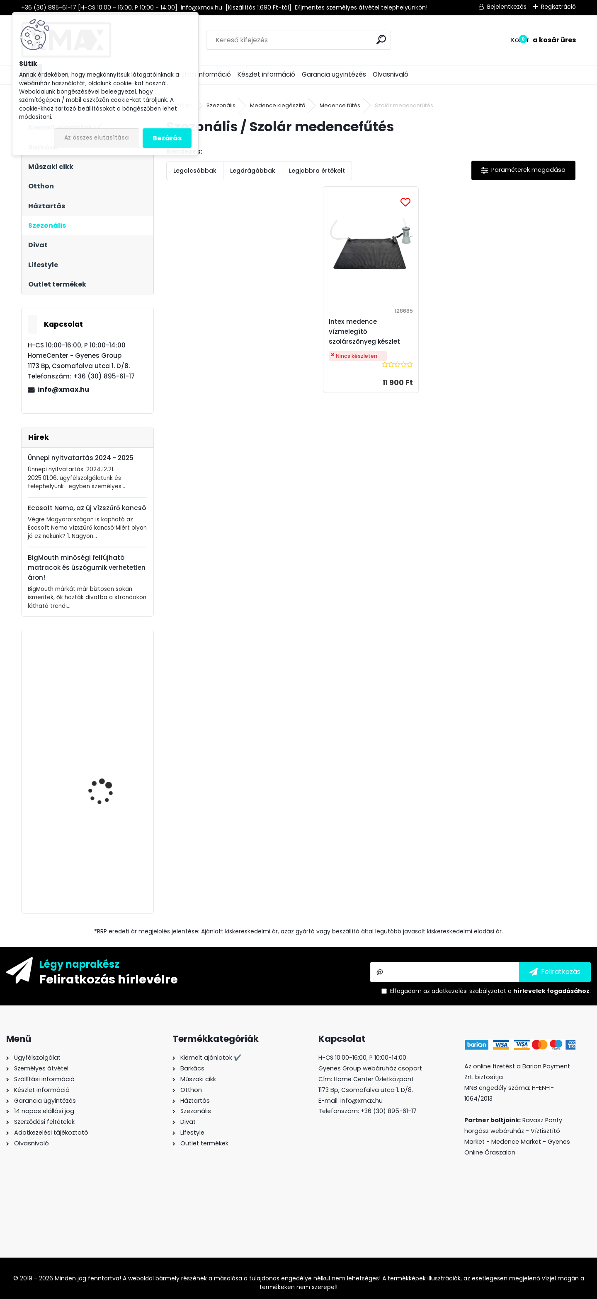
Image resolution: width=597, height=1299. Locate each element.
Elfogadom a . (490, 991)
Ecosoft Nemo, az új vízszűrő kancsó (87, 508)
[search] (381, 39)
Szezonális (220, 105)
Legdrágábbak (252, 170)
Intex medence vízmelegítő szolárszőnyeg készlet (364, 331)
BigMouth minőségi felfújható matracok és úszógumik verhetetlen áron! (87, 567)
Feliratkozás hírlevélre (108, 979)
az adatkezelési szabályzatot (464, 991)
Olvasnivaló (390, 74)
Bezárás (167, 138)
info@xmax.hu (63, 389)
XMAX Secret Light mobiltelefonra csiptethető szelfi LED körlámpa (106, 705)
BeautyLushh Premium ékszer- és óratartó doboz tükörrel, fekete (107, 778)
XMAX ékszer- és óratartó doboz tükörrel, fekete (111, 859)
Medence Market (516, 1142)
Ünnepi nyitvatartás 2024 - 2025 (80, 457)
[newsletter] (554, 971)
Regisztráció (558, 6)
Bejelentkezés (507, 6)
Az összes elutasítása (96, 138)
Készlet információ (266, 74)
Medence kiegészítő (277, 105)
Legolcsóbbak (194, 170)
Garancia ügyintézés (334, 74)
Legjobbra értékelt (317, 170)
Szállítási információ (200, 74)
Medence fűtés (340, 105)
